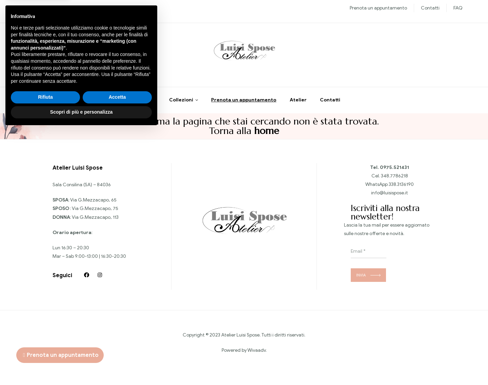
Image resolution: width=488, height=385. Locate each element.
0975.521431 (394, 170)
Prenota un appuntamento (378, 8)
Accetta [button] (117, 351)
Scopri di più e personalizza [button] (81, 366)
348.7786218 (394, 179)
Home (149, 103)
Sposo (85, 8)
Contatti (430, 8)
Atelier (298, 103)
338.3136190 (401, 188)
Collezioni (181, 103)
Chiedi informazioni (59, 57)
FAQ (458, 8)
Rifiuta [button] (45, 351)
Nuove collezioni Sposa (50, 8)
